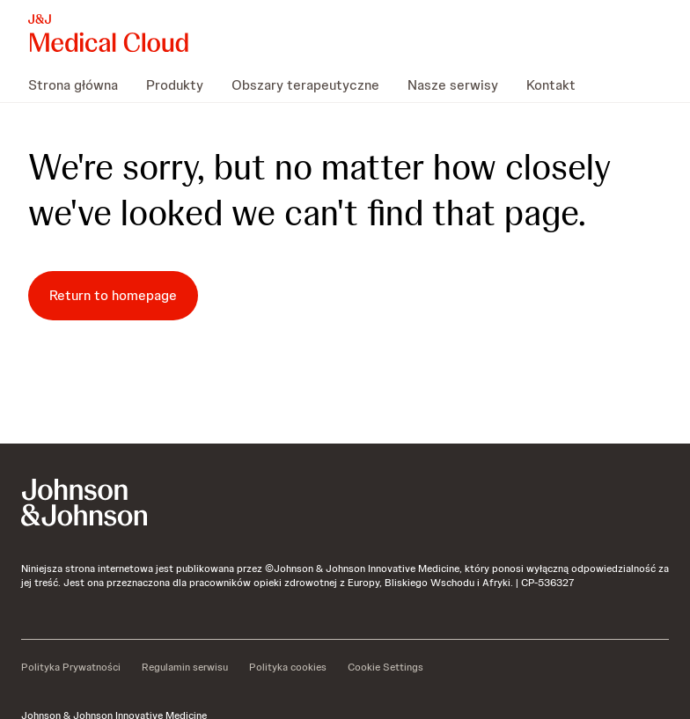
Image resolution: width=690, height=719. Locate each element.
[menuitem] (80, 84)
